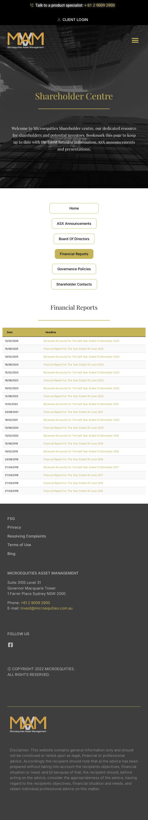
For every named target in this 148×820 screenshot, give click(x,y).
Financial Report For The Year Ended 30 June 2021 (73, 411)
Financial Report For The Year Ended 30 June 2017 (73, 475)
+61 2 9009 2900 (35, 602)
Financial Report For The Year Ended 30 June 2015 (73, 490)
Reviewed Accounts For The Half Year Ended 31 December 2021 (81, 403)
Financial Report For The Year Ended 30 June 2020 (73, 427)
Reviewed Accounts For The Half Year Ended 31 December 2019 (81, 435)
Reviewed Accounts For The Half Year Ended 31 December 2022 (81, 388)
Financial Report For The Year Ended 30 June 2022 (73, 396)
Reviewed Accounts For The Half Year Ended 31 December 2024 (81, 356)
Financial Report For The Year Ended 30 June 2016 (73, 482)
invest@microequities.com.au (47, 608)
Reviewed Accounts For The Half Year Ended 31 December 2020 (81, 419)
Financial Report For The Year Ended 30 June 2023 (73, 380)
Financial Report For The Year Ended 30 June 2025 (73, 348)
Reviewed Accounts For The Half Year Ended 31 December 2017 (81, 467)
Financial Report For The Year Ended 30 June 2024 (73, 364)
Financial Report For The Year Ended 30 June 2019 (73, 443)
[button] (135, 40)
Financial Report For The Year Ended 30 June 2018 (73, 459)
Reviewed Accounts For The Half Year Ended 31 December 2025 (81, 340)
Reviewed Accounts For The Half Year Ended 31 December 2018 (81, 451)
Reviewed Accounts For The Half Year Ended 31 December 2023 (81, 372)
